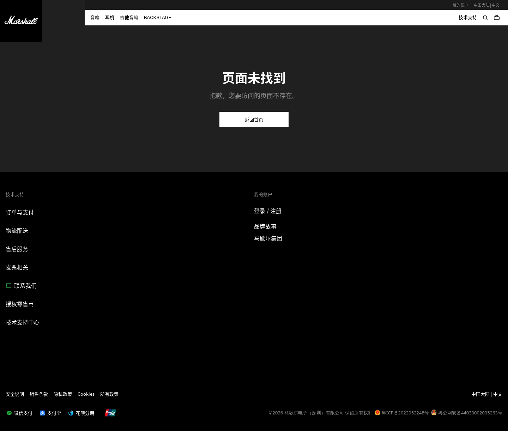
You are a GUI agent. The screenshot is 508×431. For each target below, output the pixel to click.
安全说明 (15, 393)
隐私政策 (63, 393)
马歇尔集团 (268, 238)
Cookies (86, 393)
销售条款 (39, 393)
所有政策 (109, 393)
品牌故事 (265, 226)
